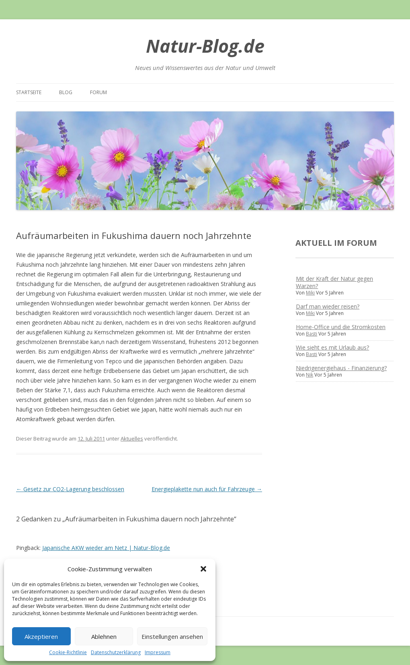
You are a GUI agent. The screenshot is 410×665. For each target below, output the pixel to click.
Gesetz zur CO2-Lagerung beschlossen (70, 489)
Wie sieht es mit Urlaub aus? (332, 347)
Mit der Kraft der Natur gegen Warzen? (334, 282)
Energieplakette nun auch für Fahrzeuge (207, 489)
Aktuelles (132, 438)
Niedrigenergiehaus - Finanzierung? (341, 368)
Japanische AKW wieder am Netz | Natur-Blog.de (106, 548)
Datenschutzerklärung (116, 652)
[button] (203, 569)
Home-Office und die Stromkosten (340, 327)
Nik (309, 374)
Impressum (157, 652)
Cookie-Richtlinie (68, 652)
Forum (98, 92)
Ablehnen (104, 636)
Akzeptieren (41, 636)
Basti (311, 333)
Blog (65, 92)
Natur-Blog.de (205, 45)
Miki (310, 292)
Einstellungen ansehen (172, 636)
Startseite (28, 92)
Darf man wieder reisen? (327, 306)
